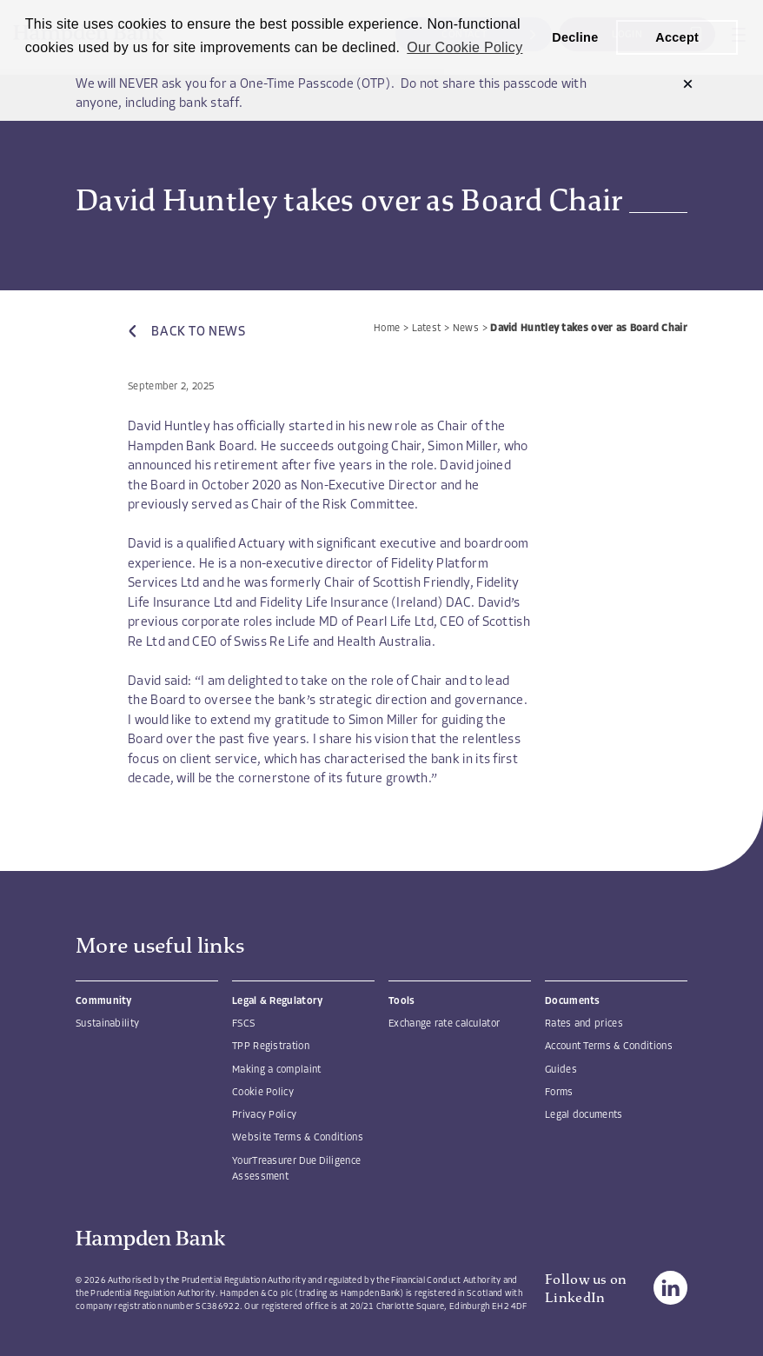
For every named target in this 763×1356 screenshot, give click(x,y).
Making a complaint (276, 1070)
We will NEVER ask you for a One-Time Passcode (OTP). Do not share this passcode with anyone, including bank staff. (331, 94)
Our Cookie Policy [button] (464, 47)
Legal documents (584, 1115)
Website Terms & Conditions (297, 1138)
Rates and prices (584, 1024)
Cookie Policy (263, 1092)
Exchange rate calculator (444, 1024)
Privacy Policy (264, 1115)
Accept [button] (677, 37)
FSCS (243, 1024)
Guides (561, 1070)
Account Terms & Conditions (609, 1046)
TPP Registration (270, 1046)
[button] (687, 86)
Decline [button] (575, 37)
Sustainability (107, 1024)
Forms (559, 1092)
